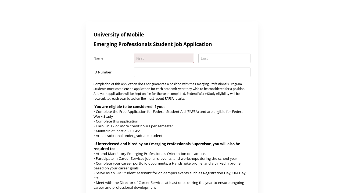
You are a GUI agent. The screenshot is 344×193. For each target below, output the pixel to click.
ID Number (103, 72)
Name (98, 58)
